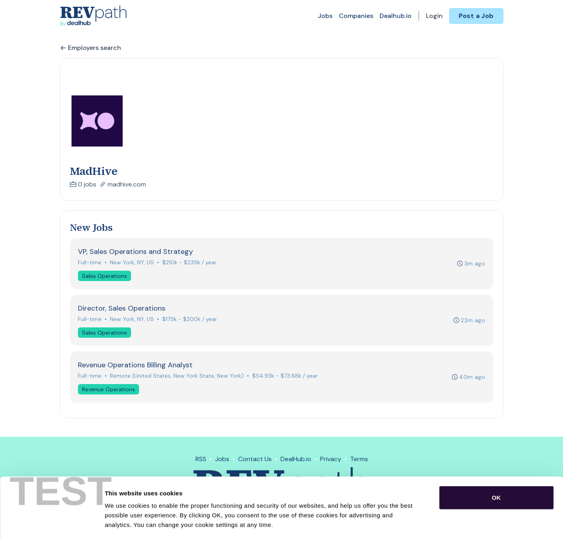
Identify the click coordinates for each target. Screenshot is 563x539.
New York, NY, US (132, 262)
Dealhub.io (396, 16)
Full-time (90, 262)
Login (434, 16)
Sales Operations (104, 275)
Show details (419, 523)
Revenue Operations (108, 390)
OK (496, 463)
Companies (356, 16)
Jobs (325, 16)
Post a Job (476, 16)
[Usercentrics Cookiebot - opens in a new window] (52, 523)
